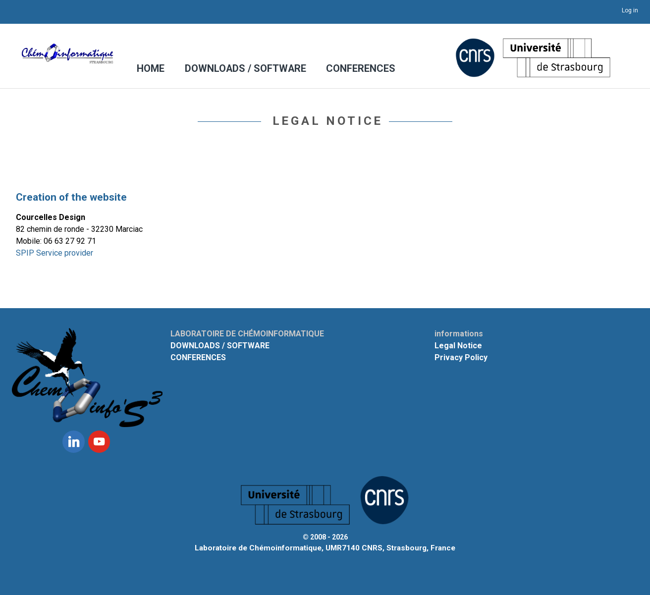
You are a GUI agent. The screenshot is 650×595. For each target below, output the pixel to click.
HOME (151, 69)
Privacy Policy (461, 357)
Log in (630, 10)
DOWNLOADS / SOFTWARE (242, 69)
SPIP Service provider (54, 253)
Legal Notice (458, 345)
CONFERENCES (352, 69)
